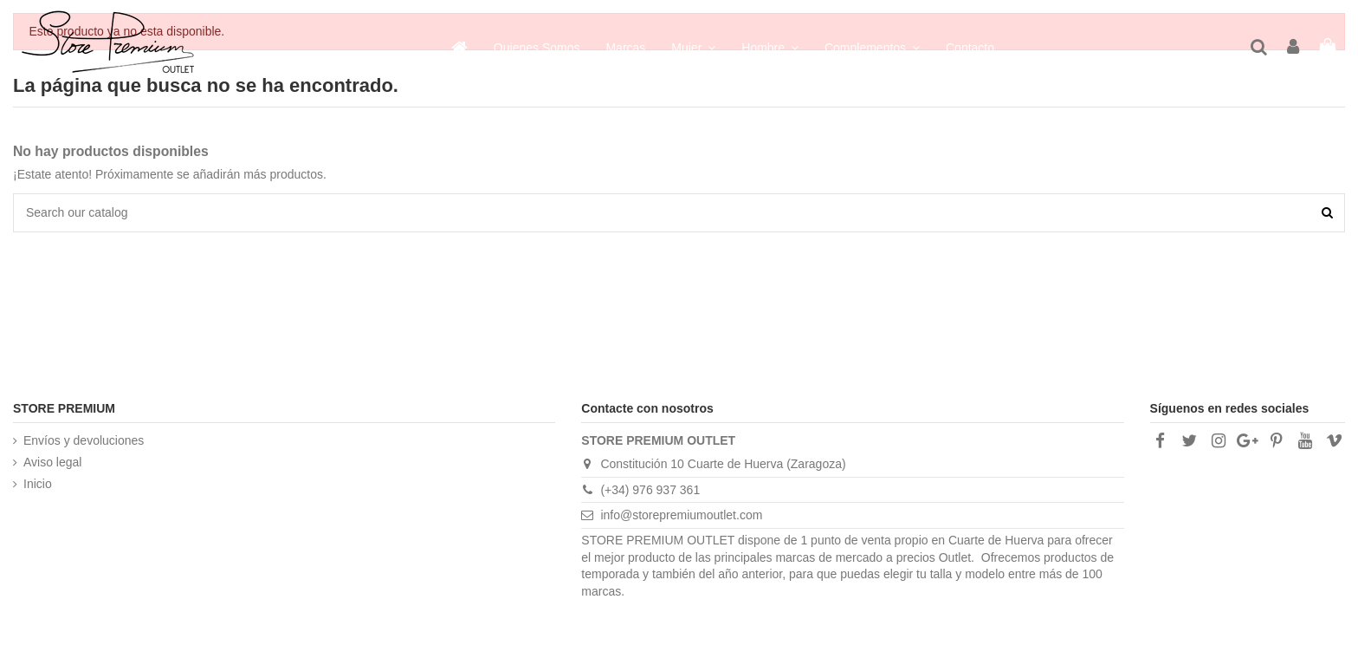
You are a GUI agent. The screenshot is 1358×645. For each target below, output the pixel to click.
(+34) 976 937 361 (650, 490)
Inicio (37, 484)
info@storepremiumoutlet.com (681, 515)
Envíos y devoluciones (83, 440)
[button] (872, 47)
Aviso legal (52, 462)
